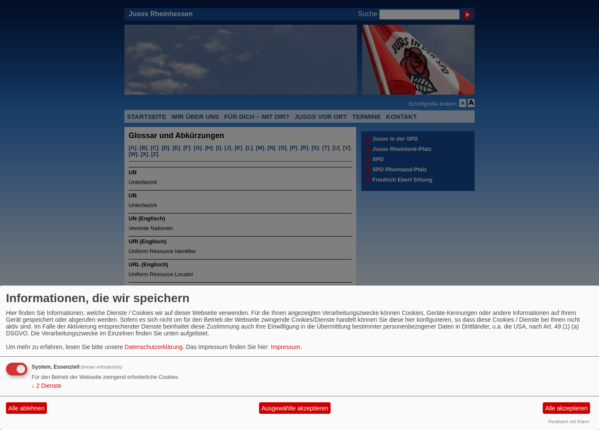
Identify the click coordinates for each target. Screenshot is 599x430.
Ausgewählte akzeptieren (295, 408)
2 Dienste (46, 385)
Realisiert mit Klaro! (569, 421)
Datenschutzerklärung (154, 346)
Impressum (285, 346)
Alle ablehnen (27, 408)
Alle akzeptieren (566, 408)
